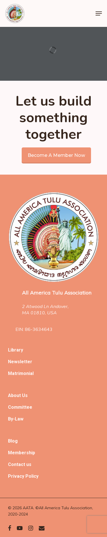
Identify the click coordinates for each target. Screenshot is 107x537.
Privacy (16, 476)
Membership (21, 452)
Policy (32, 476)
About (15, 395)
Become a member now (56, 155)
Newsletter (20, 361)
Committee (20, 407)
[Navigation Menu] (99, 13)
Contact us (19, 464)
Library (15, 350)
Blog (13, 441)
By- (11, 419)
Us (25, 395)
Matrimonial (21, 373)
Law (19, 419)
